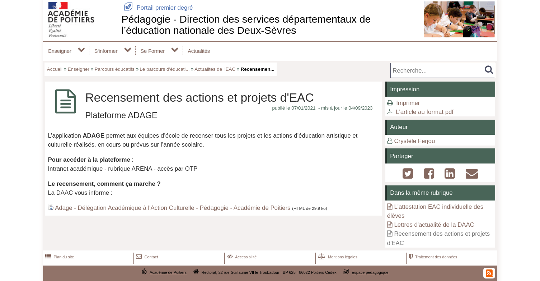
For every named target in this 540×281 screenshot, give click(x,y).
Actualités (199, 51)
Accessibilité (241, 257)
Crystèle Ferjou (414, 141)
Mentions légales (336, 257)
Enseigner (59, 51)
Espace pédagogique (370, 272)
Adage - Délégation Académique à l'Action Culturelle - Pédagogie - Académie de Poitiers (172, 207)
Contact (146, 257)
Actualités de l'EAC (214, 69)
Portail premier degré (157, 7)
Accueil (54, 69)
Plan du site (59, 257)
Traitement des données (432, 257)
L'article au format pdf (425, 112)
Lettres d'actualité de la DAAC (434, 224)
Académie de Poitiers (168, 272)
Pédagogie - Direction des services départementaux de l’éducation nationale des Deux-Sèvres (246, 24)
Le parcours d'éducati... (164, 69)
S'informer (106, 51)
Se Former (153, 51)
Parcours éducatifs (115, 69)
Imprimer (408, 103)
